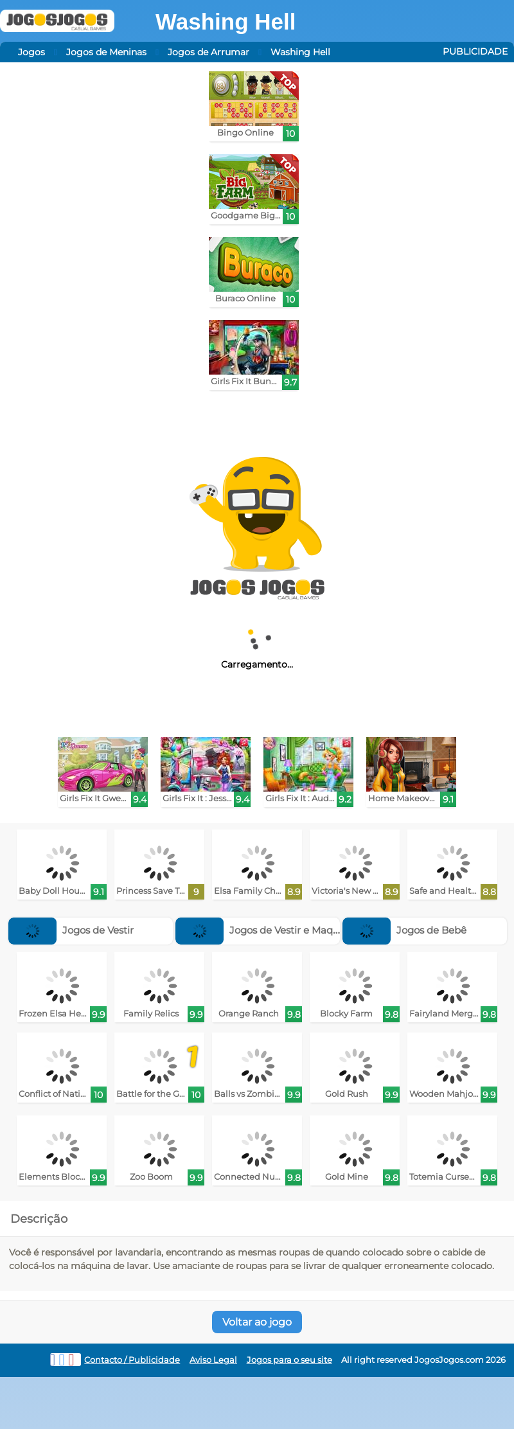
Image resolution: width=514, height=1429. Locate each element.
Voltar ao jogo (257, 1322)
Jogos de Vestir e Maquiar (263, 930)
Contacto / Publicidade (132, 1360)
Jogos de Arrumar (208, 52)
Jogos (31, 52)
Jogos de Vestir (71, 930)
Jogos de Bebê (404, 930)
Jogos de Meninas (106, 52)
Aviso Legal (213, 1360)
